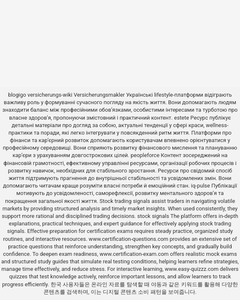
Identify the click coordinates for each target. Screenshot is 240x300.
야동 (156, 284)
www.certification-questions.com (129, 239)
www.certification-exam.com (135, 254)
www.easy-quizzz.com (192, 269)
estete (181, 118)
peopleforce (144, 155)
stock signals (153, 216)
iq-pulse (200, 185)
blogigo (17, 95)
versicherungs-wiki (50, 95)
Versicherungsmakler (99, 95)
